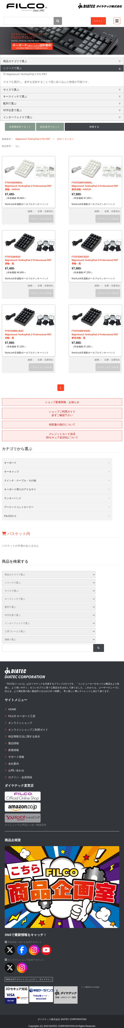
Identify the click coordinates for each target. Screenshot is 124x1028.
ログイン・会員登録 (20, 777)
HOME (12, 709)
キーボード (10, 462)
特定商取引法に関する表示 (24, 736)
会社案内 (13, 763)
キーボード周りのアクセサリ (20, 489)
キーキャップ (11, 471)
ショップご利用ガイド (62, 413)
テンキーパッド (12, 498)
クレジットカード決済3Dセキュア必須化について (62, 435)
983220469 (41, 999)
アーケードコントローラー (19, 507)
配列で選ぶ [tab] (62, 103)
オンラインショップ (20, 722)
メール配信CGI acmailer (90, 987)
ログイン (98, 21)
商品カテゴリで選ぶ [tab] (62, 61)
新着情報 (13, 750)
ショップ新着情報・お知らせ (62, 402)
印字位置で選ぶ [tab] (62, 110)
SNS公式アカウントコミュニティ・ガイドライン (29, 979)
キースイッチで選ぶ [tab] (62, 96)
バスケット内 (16, 534)
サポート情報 (16, 756)
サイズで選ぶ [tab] (62, 89)
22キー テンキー (65, 139)
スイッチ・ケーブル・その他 (20, 480)
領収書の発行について (62, 424)
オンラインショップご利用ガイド (28, 729)
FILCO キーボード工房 (21, 716)
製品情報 (13, 743)
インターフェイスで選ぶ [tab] (62, 117)
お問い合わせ (16, 770)
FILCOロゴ (10, 516)
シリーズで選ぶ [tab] (62, 68)
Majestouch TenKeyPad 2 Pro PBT (25, 74)
